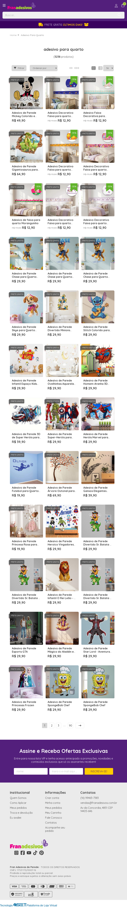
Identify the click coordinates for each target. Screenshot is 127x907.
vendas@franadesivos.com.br (98, 802)
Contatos (51, 822)
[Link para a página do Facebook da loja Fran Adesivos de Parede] (22, 852)
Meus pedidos (18, 807)
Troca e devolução (21, 812)
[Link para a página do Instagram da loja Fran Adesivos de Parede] (16, 852)
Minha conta (52, 802)
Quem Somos (18, 798)
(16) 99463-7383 (89, 798)
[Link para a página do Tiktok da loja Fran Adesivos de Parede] (35, 852)
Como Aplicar (18, 802)
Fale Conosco (53, 817)
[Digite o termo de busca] (59, 15)
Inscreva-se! (99, 771)
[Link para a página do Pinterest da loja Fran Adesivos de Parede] (41, 852)
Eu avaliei (15, 817)
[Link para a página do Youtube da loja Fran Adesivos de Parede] (29, 852)
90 (70, 725)
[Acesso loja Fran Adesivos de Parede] (116, 5)
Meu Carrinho (53, 812)
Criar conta (52, 798)
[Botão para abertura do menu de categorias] (4, 5)
